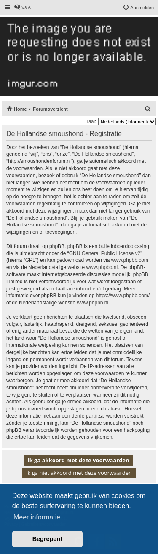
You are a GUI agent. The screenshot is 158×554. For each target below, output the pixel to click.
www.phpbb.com (129, 260)
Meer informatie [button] (36, 517)
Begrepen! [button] (47, 538)
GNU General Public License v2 (104, 253)
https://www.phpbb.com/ (123, 295)
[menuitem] (22, 8)
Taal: (91, 121)
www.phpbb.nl (102, 267)
